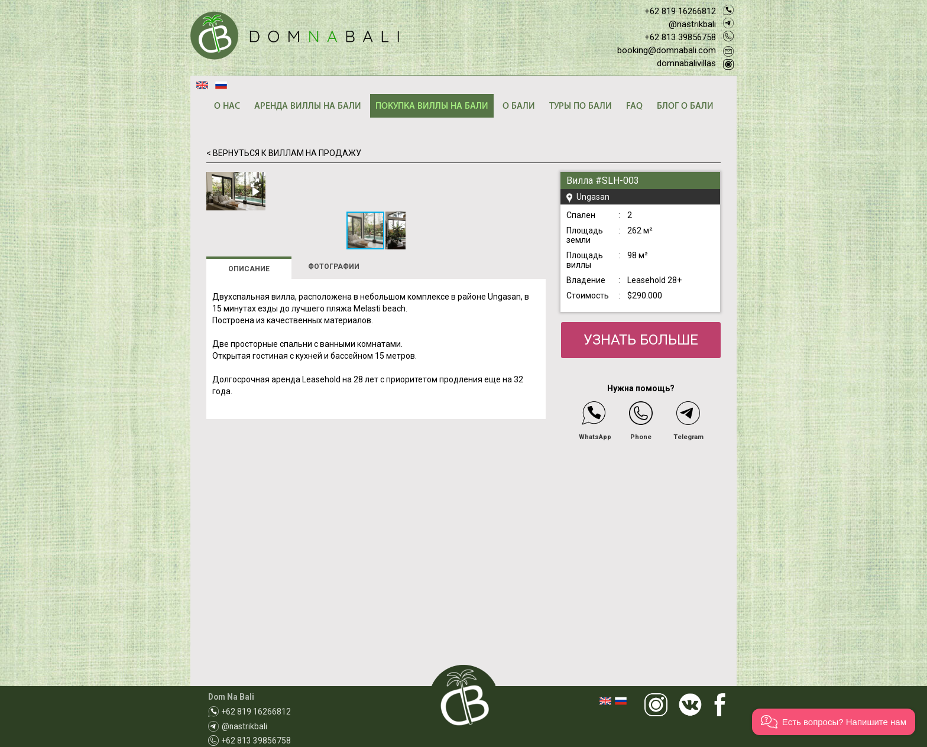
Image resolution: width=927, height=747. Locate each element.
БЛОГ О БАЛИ (685, 106)
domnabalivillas (686, 63)
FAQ (634, 106)
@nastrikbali (692, 24)
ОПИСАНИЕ (249, 453)
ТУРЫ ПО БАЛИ (580, 106)
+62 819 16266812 (680, 11)
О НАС (227, 106)
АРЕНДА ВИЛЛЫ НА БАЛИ (307, 106)
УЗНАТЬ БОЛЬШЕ (641, 340)
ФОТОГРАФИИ (333, 450)
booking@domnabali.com (666, 50)
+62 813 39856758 (680, 37)
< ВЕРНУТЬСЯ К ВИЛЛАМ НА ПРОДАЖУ (283, 153)
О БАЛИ (519, 106)
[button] (535, 182)
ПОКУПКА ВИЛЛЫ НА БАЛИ (431, 106)
